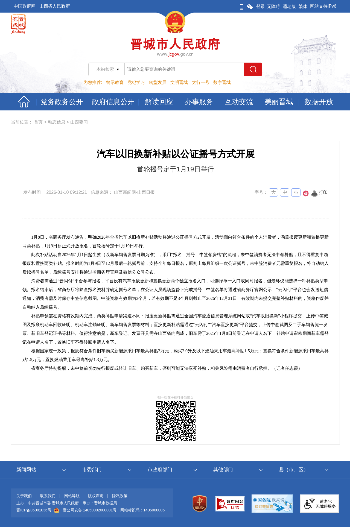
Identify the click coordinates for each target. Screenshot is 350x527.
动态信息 (56, 122)
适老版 (289, 6)
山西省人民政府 (54, 6)
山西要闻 (79, 122)
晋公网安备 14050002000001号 (90, 510)
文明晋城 (179, 82)
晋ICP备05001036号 (33, 510)
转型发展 (158, 82)
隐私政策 (119, 496)
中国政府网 (25, 6)
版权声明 (95, 496)
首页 (38, 122)
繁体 (303, 6)
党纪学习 (136, 82)
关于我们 (24, 496)
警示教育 (115, 82)
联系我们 (48, 496)
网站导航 (72, 496)
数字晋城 (222, 82)
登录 (260, 6)
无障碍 (273, 6)
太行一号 (200, 82)
